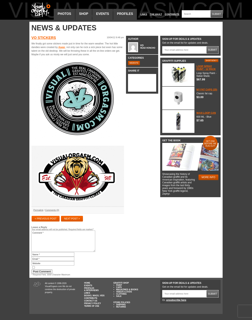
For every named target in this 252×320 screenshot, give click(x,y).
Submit (216, 14)
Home (87, 283)
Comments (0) (52, 210)
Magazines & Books (127, 289)
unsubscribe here (176, 300)
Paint (119, 285)
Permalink (38, 210)
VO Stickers (43, 38)
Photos (64, 13)
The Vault (156, 14)
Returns (121, 307)
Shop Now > (211, 60)
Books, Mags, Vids (94, 295)
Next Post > (72, 218)
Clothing (121, 294)
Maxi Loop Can (206, 113)
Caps (119, 287)
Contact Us (90, 301)
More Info (208, 177)
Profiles (125, 13)
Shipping (121, 305)
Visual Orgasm (40, 10)
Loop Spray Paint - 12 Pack (206, 68)
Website (133, 63)
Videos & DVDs (124, 292)
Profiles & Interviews (91, 289)
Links (143, 14)
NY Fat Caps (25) (206, 89)
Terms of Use (91, 306)
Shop (83, 13)
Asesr (61, 47)
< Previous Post (45, 218)
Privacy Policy (92, 303)
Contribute (172, 14)
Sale (119, 296)
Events (102, 13)
